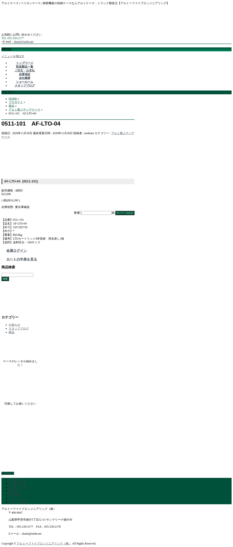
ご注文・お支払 (19, 487)
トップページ (17, 479)
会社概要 (14, 494)
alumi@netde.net (23, 41)
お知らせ (14, 324)
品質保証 (14, 490)
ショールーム (17, 498)
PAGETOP (7, 473)
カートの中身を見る (21, 259)
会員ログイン (16, 250)
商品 (11, 332)
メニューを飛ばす (12, 56)
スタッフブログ (19, 328)
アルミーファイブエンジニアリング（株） (44, 543)
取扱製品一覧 (17, 483)
